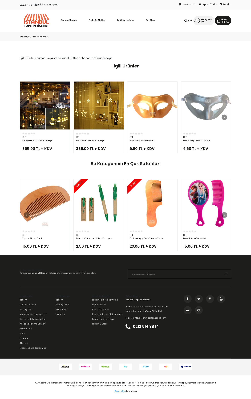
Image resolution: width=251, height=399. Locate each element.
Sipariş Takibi (208, 4)
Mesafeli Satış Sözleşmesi (33, 347)
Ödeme (24, 338)
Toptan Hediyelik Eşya (103, 319)
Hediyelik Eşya (40, 36)
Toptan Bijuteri (99, 323)
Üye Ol (201, 22)
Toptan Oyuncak (100, 309)
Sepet (224, 19)
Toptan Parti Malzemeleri (105, 299)
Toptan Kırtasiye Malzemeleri (107, 314)
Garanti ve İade (28, 304)
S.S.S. (22, 333)
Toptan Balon (99, 304)
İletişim (225, 4)
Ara (190, 20)
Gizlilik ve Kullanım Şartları (33, 319)
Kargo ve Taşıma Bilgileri (32, 323)
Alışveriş (24, 343)
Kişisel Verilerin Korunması (33, 314)
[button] (26, 117)
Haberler (60, 314)
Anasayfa (25, 36)
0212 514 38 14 (27, 4)
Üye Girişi (202, 19)
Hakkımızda (187, 4)
